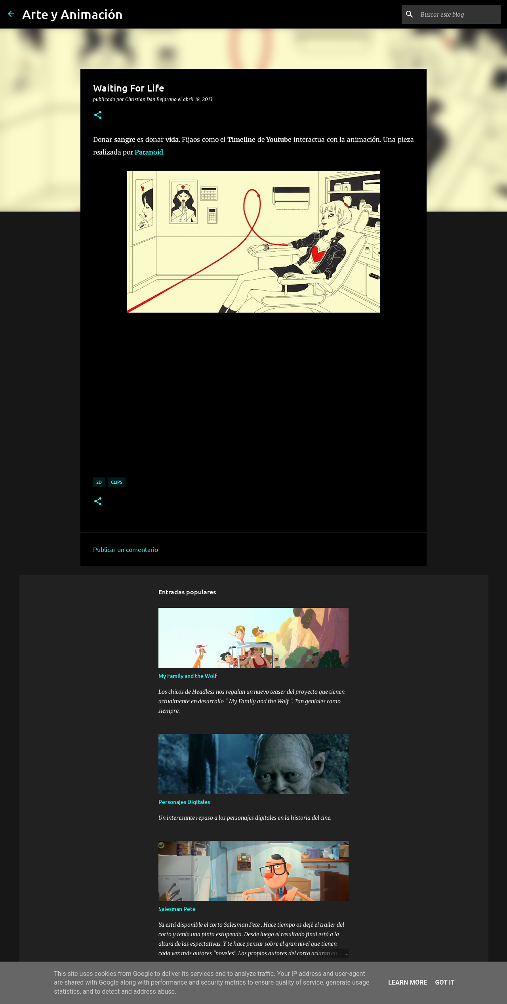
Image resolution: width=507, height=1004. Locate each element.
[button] (98, 115)
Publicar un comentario (125, 549)
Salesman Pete (177, 908)
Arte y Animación (72, 14)
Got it (444, 982)
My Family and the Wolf (187, 676)
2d (99, 482)
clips (116, 482)
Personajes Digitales (184, 801)
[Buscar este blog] (459, 14)
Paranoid (149, 152)
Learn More (407, 982)
